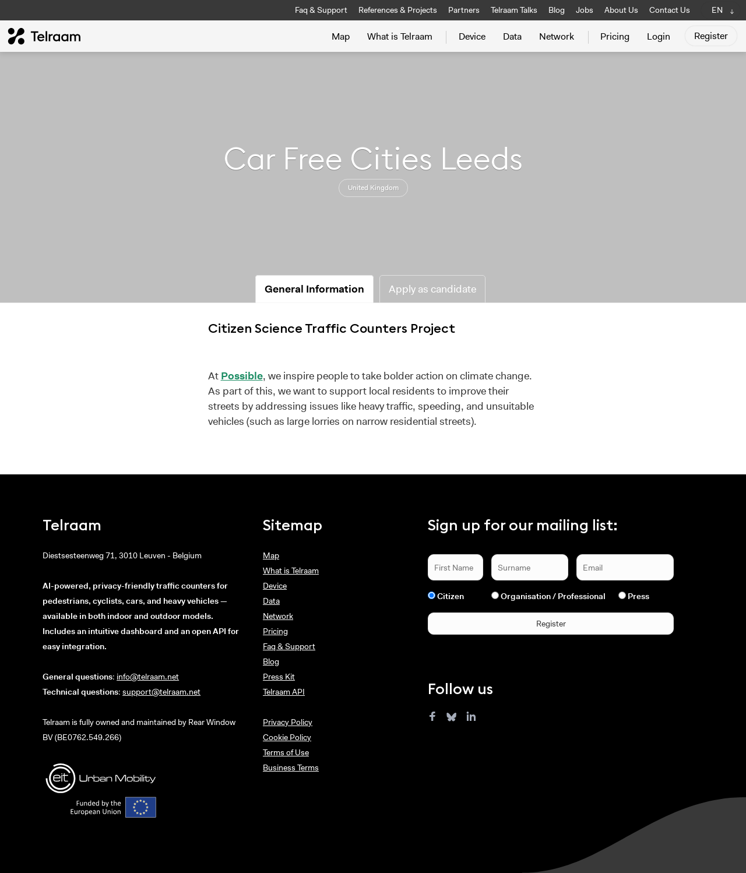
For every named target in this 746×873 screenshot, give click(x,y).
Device (472, 36)
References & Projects (397, 10)
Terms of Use (286, 752)
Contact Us (669, 10)
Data (512, 36)
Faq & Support (321, 10)
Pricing (614, 36)
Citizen (450, 596)
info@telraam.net (148, 676)
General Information (314, 289)
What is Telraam (399, 36)
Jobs (584, 10)
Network (556, 36)
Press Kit (279, 676)
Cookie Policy (287, 737)
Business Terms (291, 767)
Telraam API (284, 692)
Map (341, 36)
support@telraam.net (161, 692)
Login (658, 36)
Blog (556, 10)
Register (711, 36)
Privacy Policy (287, 722)
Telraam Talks (514, 10)
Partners (464, 10)
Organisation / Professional (553, 596)
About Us (621, 10)
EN (717, 10)
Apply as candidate (432, 289)
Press (638, 596)
